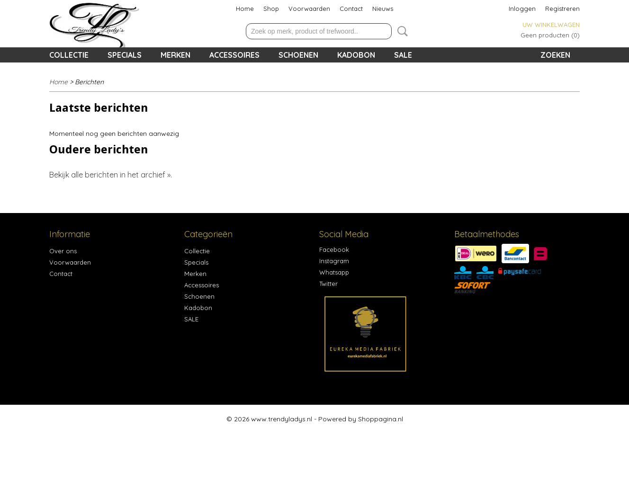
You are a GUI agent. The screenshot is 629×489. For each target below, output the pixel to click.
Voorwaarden (309, 8)
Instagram (334, 261)
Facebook (334, 249)
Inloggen (522, 8)
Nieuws (382, 8)
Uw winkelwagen (551, 24)
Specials (125, 55)
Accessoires (234, 55)
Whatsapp (334, 272)
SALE (403, 55)
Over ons (63, 251)
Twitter (328, 283)
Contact (351, 8)
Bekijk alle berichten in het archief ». (110, 174)
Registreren (562, 8)
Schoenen (298, 55)
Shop (271, 8)
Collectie (69, 55)
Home (245, 8)
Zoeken (401, 31)
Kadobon (356, 55)
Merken (175, 55)
